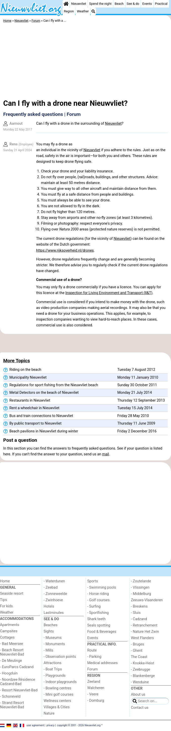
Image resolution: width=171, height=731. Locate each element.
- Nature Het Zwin (145, 632)
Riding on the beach (22, 370)
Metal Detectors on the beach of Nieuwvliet (41, 392)
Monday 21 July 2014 (134, 392)
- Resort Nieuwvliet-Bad (19, 690)
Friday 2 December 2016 (136, 431)
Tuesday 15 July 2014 (134, 408)
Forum (92, 669)
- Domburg (95, 700)
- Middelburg (141, 594)
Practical (161, 4)
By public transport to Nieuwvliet (32, 423)
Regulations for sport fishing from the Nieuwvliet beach (50, 385)
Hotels (49, 606)
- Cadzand (139, 619)
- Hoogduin (9, 673)
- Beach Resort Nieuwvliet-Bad (12, 652)
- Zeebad (51, 587)
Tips (3, 600)
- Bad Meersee (11, 644)
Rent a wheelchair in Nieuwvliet (31, 408)
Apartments (9, 625)
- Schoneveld (10, 696)
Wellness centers (57, 701)
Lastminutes (54, 613)
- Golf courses (98, 600)
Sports (92, 581)
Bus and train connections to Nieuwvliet (38, 416)
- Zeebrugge (140, 669)
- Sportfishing (98, 613)
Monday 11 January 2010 (137, 377)
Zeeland (93, 682)
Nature (49, 713)
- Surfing (94, 606)
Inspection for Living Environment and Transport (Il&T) (108, 293)
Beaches (51, 625)
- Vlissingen (140, 587)
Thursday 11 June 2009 (136, 423)
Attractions (52, 663)
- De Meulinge (11, 661)
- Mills (48, 650)
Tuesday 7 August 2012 (136, 370)
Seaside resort (11, 593)
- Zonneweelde (55, 594)
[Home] (66, 4)
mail (105, 454)
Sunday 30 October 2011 (137, 385)
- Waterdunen (54, 581)
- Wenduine (140, 682)
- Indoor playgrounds (60, 682)
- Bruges (137, 644)
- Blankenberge (143, 676)
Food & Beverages (101, 632)
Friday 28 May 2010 (133, 416)
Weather (83, 11)
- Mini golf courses (58, 694)
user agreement (35, 725)
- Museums (53, 638)
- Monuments (54, 644)
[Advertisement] (85, 62)
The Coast (139, 657)
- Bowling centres (57, 688)
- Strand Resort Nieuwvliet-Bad (12, 705)
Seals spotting (98, 625)
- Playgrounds (55, 675)
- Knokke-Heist (142, 663)
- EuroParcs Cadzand (17, 667)
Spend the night (100, 4)
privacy (50, 725)
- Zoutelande (141, 581)
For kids (6, 606)
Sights (49, 631)
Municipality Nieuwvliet (25, 377)
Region (69, 11)
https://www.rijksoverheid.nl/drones (65, 250)
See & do (133, 4)
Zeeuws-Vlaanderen (147, 600)
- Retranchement (144, 625)
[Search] (93, 11)
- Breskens (139, 606)
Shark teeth (96, 619)
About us (138, 694)
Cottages (7, 637)
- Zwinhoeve (53, 600)
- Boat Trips (53, 669)
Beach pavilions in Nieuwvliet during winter (40, 431)
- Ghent (136, 650)
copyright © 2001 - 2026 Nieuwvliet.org (79, 725)
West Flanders (142, 638)
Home (5, 581)
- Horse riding (98, 594)
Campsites (8, 631)
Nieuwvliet (78, 4)
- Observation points (60, 657)
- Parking (94, 657)
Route (92, 650)
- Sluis (135, 613)
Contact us (139, 708)
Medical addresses (102, 663)
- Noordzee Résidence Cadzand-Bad (17, 681)
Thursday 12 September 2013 (141, 400)
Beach (119, 4)
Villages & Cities (57, 707)
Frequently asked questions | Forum (42, 114)
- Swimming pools (101, 587)
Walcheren (95, 688)
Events (147, 4)
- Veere (92, 694)
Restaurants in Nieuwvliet (26, 400)
